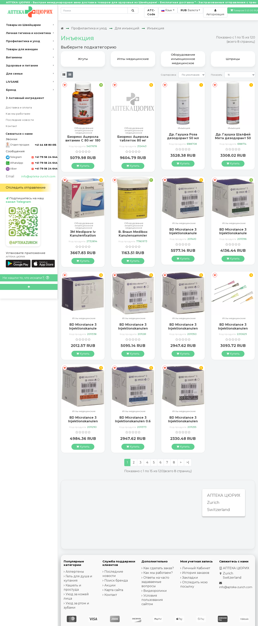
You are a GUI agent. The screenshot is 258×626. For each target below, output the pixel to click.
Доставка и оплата (19, 107)
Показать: (216, 74)
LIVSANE (12, 81)
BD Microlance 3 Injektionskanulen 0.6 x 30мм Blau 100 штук (133, 423)
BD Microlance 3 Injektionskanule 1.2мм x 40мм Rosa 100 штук (82, 330)
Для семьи (14, 73)
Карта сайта (113, 590)
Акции (110, 585)
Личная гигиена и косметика (28, 33)
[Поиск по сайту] (133, 10)
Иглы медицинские (184, 223)
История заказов (195, 573)
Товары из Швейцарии (23, 25)
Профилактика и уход (23, 41)
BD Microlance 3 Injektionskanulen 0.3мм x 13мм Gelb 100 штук (133, 330)
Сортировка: (169, 74)
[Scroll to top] (29, 287)
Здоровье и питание (22, 65)
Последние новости (20, 119)
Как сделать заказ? (158, 568)
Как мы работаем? (158, 573)
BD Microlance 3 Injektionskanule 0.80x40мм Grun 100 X (233, 235)
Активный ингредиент (25, 98)
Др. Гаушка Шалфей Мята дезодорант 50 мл (233, 138)
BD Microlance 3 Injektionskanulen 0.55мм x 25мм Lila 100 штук (233, 330)
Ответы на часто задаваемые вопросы (155, 582)
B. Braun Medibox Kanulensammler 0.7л (132, 235)
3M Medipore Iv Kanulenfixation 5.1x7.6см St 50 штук (83, 235)
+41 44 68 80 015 (45, 144)
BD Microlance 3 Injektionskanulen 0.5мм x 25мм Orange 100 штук (83, 423)
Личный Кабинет (196, 568)
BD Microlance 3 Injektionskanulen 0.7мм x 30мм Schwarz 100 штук (183, 423)
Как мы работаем (18, 113)
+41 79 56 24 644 (45, 157)
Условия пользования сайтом (152, 600)
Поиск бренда (116, 580)
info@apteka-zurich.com (38, 176)
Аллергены (75, 571)
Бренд (11, 90)
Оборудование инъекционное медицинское (83, 130)
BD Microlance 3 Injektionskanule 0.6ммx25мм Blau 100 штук (183, 235)
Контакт (11, 126)
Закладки (190, 577)
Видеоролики (155, 591)
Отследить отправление (26, 187)
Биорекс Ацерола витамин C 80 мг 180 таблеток (82, 140)
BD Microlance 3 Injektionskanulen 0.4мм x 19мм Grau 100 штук (183, 330)
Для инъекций (127, 28)
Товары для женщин (22, 49)
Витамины (14, 57)
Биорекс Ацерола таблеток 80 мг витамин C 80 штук (132, 140)
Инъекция (155, 28)
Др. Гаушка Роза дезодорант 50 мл (183, 136)
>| (187, 462)
